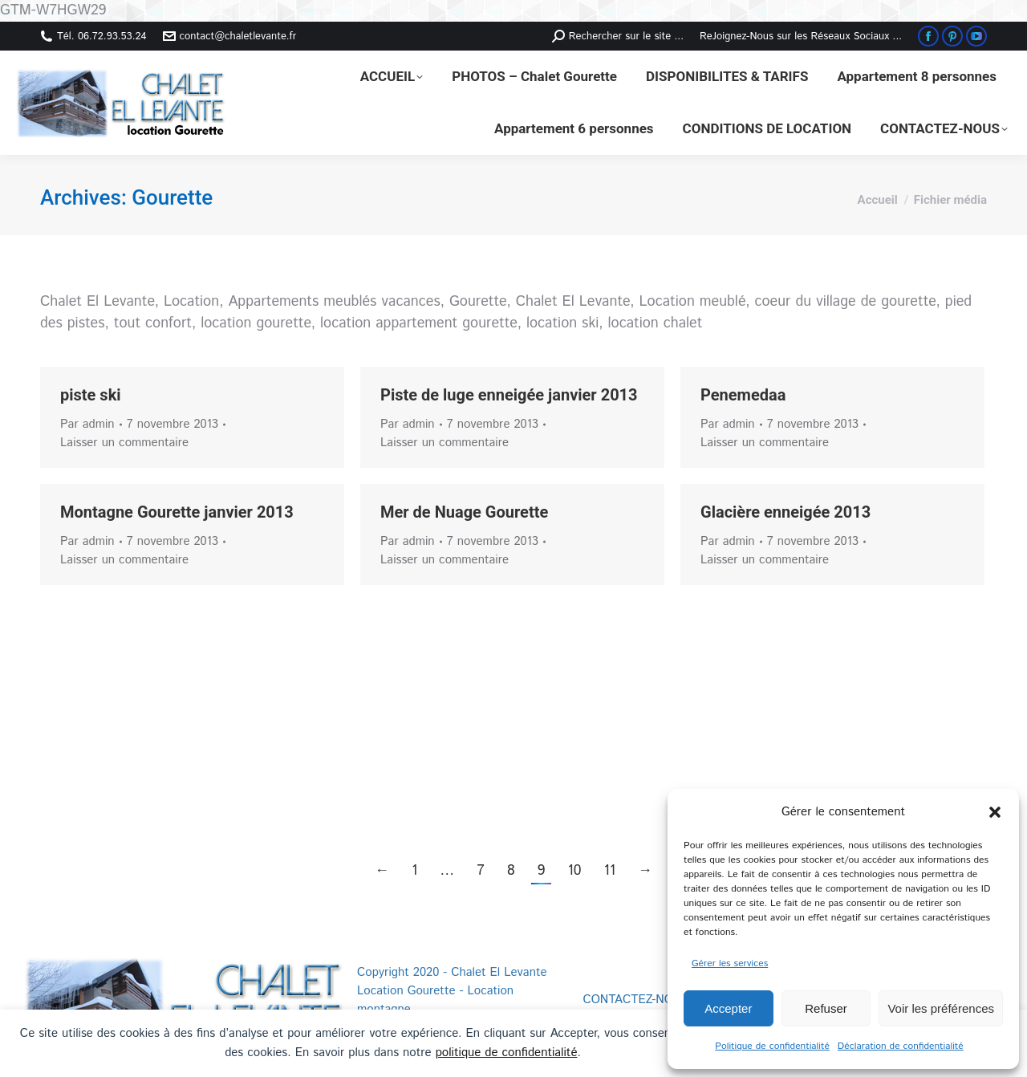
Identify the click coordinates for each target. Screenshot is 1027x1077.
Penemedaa (742, 394)
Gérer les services (730, 963)
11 (609, 870)
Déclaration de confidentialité (901, 1046)
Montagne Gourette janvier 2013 (177, 512)
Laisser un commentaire (124, 442)
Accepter (728, 1008)
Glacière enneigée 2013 (785, 512)
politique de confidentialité (507, 1052)
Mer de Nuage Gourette (464, 512)
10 (574, 870)
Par (87, 424)
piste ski (90, 394)
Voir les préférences (940, 1008)
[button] (995, 812)
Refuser (826, 1008)
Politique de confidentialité (772, 1046)
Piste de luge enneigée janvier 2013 (509, 394)
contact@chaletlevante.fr (230, 36)
